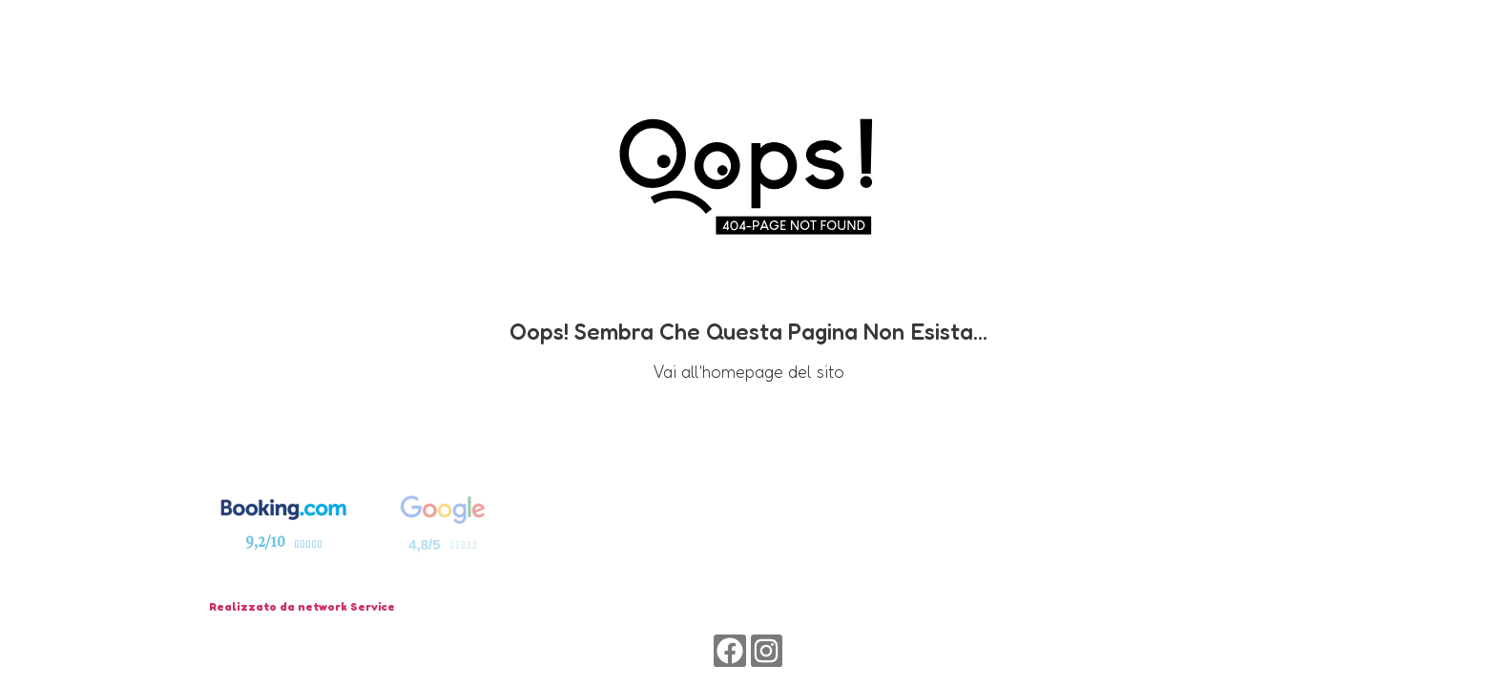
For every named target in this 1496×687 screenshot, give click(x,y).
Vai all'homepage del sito (748, 371)
